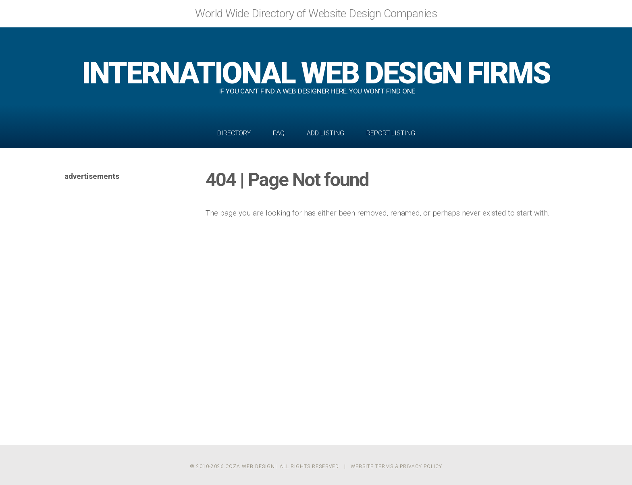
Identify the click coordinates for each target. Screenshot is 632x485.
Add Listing (325, 133)
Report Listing (390, 133)
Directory (234, 133)
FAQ (279, 133)
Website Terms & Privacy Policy (396, 466)
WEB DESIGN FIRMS (316, 73)
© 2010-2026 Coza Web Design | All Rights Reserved (264, 466)
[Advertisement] (124, 304)
